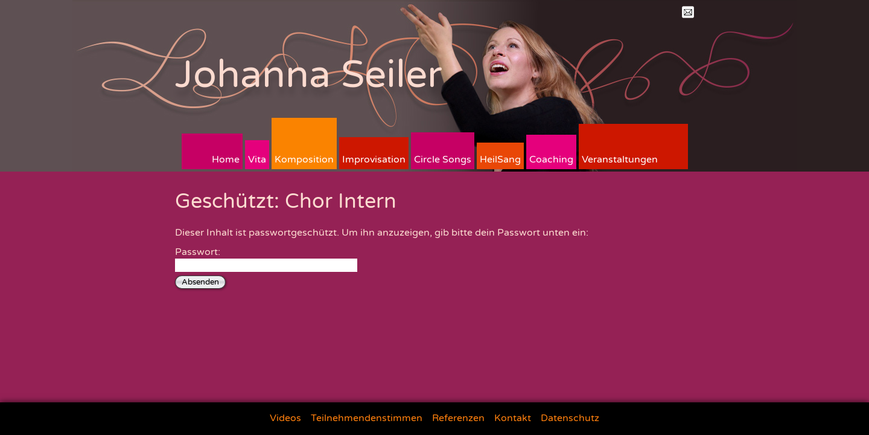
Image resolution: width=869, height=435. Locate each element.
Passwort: (266, 259)
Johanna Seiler (308, 74)
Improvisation (374, 159)
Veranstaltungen (620, 159)
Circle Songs (442, 159)
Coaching (551, 159)
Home (226, 159)
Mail (688, 12)
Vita (257, 159)
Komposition (304, 159)
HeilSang (500, 159)
